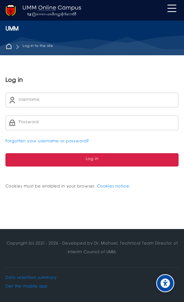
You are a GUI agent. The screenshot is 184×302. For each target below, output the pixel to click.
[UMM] (43, 10)
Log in (92, 159)
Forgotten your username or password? (47, 141)
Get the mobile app (26, 287)
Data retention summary (31, 278)
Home (10, 46)
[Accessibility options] (165, 283)
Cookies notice (113, 187)
